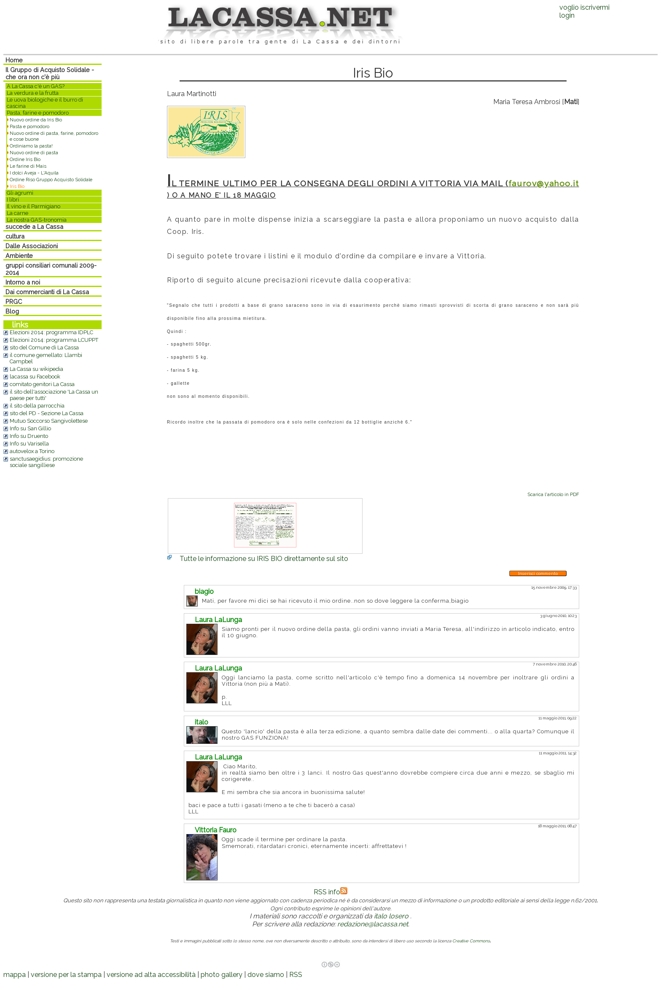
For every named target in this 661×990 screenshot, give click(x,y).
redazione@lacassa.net (372, 924)
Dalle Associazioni (31, 246)
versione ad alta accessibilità (151, 975)
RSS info (330, 892)
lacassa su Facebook (35, 376)
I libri (13, 199)
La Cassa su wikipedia (36, 369)
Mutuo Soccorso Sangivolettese (49, 421)
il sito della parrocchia (37, 405)
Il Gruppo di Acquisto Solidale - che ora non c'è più (49, 73)
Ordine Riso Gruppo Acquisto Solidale (51, 179)
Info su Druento (29, 436)
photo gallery (221, 975)
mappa (14, 975)
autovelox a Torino (32, 451)
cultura (14, 236)
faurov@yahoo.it (543, 183)
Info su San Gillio (30, 428)
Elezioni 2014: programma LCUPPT (54, 340)
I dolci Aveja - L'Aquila (34, 173)
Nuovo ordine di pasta (34, 153)
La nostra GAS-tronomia (37, 220)
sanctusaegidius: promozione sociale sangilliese (46, 462)
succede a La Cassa (34, 226)
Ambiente (19, 255)
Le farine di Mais (28, 166)
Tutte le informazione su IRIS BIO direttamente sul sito (264, 559)
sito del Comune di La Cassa (44, 347)
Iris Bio (17, 186)
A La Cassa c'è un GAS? (35, 86)
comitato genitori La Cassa (42, 384)
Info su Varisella (29, 443)
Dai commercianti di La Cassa (47, 291)
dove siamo (265, 975)
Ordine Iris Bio (25, 159)
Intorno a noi (22, 282)
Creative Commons (471, 941)
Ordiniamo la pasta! (31, 146)
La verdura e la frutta (33, 93)
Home (14, 60)
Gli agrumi (20, 193)
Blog (12, 311)
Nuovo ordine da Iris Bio (36, 120)
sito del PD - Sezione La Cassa (46, 413)
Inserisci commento (538, 573)
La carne (17, 213)
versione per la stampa (66, 975)
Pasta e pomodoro (29, 126)
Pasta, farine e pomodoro (38, 113)
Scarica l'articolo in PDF (553, 494)
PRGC (13, 301)
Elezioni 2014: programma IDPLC (51, 332)
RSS (295, 975)
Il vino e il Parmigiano (33, 206)
